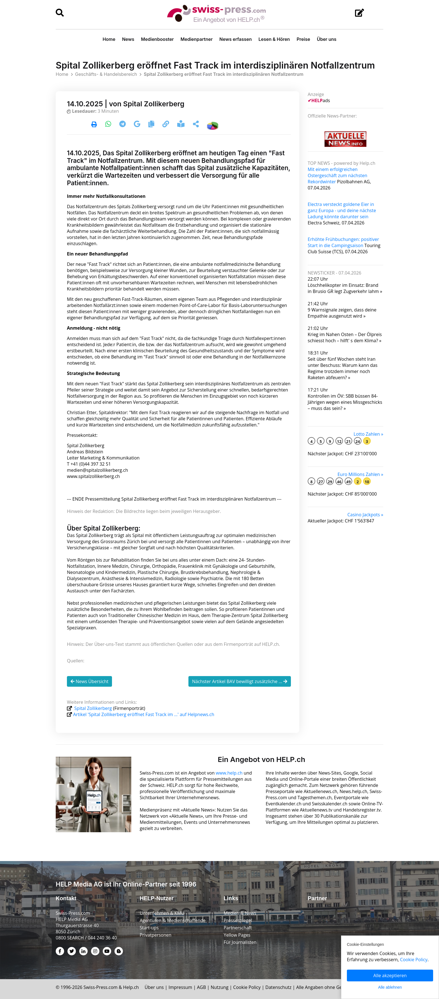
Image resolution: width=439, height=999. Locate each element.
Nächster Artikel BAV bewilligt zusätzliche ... (239, 681)
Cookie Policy (247, 987)
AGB (201, 987)
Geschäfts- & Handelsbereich (106, 74)
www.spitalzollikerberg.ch (93, 476)
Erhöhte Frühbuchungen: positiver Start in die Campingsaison (343, 242)
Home (108, 39)
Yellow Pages (237, 934)
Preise (303, 39)
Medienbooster (157, 39)
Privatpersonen (156, 934)
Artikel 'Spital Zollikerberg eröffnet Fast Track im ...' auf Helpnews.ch (143, 714)
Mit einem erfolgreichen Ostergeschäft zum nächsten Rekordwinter (337, 175)
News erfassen (236, 39)
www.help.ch (229, 772)
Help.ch (131, 987)
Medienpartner (197, 39)
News (128, 39)
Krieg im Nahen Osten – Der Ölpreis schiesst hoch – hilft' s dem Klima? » (345, 337)
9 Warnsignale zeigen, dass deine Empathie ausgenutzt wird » (342, 313)
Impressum (181, 987)
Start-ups (149, 927)
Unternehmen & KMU (162, 912)
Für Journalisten (240, 942)
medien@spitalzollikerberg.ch (98, 473)
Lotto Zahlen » (368, 434)
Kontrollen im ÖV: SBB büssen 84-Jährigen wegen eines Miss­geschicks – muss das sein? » (345, 402)
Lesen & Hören (274, 39)
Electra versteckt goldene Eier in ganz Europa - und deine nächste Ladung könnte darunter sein (342, 210)
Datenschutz (279, 987)
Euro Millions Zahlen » (360, 474)
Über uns (327, 39)
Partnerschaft (238, 927)
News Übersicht (89, 681)
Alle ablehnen (390, 987)
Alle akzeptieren (390, 975)
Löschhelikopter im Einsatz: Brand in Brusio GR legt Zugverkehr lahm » (345, 288)
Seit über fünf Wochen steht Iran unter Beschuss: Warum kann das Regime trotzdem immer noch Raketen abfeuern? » (342, 368)
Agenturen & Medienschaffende (173, 920)
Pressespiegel (238, 920)
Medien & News (240, 912)
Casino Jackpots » (365, 515)
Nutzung (220, 987)
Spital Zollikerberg (93, 708)
